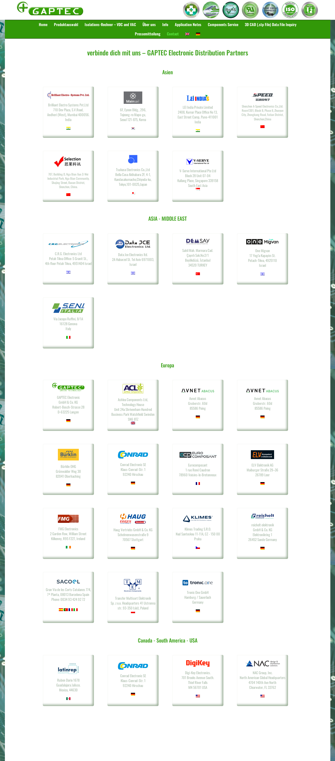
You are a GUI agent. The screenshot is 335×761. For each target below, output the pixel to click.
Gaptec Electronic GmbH (50, 10)
